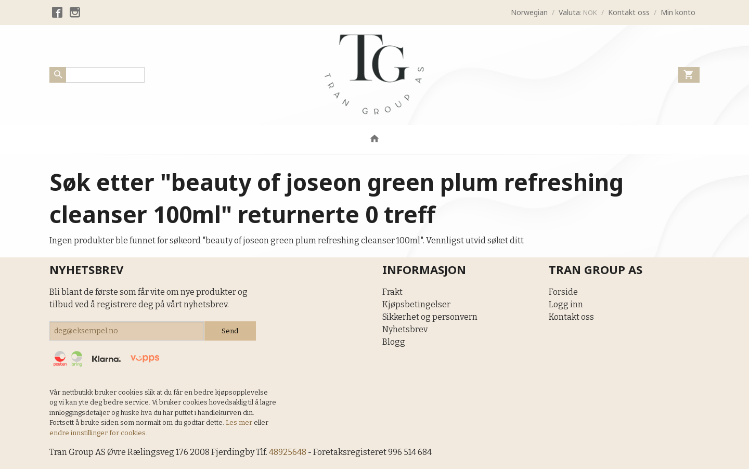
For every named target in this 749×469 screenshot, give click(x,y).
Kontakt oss (571, 317)
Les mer (240, 422)
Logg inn (566, 304)
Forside (563, 292)
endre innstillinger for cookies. (98, 433)
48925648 (287, 452)
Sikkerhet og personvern (429, 317)
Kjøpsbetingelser (416, 304)
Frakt (392, 292)
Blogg (393, 342)
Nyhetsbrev (405, 329)
